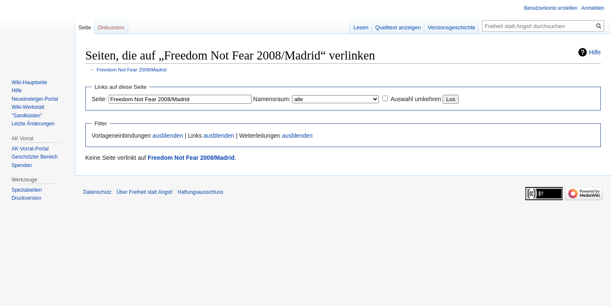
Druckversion (26, 198)
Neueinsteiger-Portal (34, 99)
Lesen (360, 27)
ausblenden (167, 135)
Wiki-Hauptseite (29, 82)
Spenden (21, 165)
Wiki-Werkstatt (27, 107)
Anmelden (592, 8)
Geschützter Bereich (34, 157)
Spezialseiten (26, 190)
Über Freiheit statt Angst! (145, 192)
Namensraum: (272, 99)
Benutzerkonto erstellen (550, 8)
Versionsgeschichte (451, 27)
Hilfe (595, 52)
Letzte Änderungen (32, 124)
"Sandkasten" (26, 116)
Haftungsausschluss (200, 192)
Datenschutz (97, 192)
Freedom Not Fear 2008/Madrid (132, 69)
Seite (84, 27)
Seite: (99, 99)
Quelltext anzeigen (398, 27)
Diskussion (111, 27)
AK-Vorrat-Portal (29, 149)
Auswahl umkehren (415, 99)
